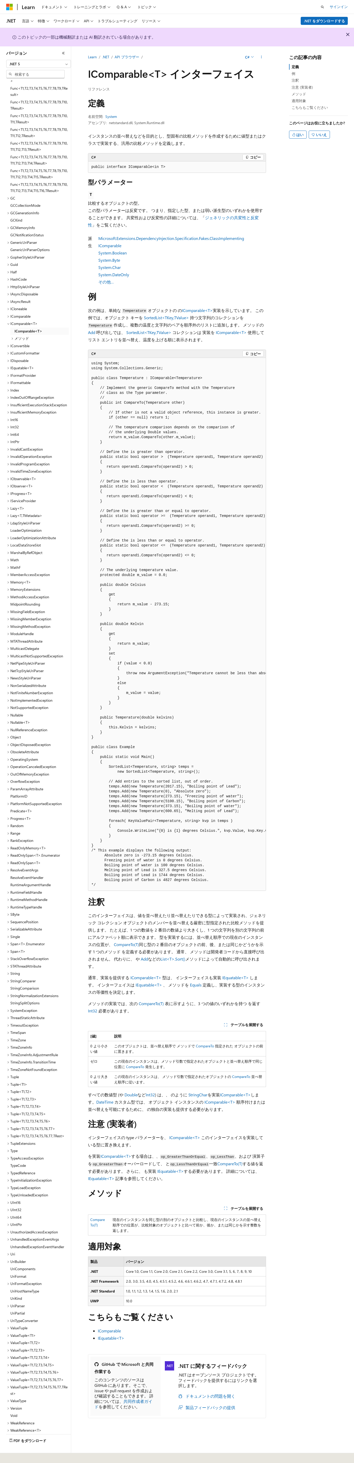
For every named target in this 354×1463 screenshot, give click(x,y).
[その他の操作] (261, 57)
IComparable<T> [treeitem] (28, 316)
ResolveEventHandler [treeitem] (26, 863)
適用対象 (299, 100)
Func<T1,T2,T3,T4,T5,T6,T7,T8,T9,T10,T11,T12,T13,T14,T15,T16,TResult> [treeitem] (39, 173)
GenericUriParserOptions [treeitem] (30, 235)
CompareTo (205, 1045)
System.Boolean (112, 252)
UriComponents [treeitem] (22, 1254)
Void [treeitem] (13, 1401)
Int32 (92, 1010)
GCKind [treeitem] (16, 205)
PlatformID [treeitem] (18, 781)
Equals (196, 985)
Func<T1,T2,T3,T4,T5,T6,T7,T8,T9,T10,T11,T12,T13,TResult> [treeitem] (39, 132)
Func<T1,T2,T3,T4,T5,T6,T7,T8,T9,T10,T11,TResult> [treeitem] (39, 104)
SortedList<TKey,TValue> (166, 317)
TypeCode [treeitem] (18, 1151)
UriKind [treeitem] (16, 1284)
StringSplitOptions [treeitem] (25, 988)
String (193, 1094)
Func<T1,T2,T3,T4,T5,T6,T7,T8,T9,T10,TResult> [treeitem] (39, 91)
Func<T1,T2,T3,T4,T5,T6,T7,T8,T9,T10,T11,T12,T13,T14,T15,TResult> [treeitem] (39, 159)
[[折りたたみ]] (63, 53)
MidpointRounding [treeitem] (25, 589)
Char (203, 1094)
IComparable (109, 1330)
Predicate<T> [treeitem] (21, 796)
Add (91, 332)
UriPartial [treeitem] (17, 1298)
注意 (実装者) (302, 87)
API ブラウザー (127, 56)
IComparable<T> (197, 310)
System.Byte (109, 260)
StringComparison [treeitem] (24, 973)
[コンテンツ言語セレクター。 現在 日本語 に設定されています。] (16, 1455)
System (111, 116)
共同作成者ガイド (123, 1403)
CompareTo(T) (126, 944)
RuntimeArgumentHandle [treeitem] (30, 870)
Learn (92, 56)
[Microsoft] (9, 7)
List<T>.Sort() (172, 959)
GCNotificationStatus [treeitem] (27, 220)
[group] (177, 624)
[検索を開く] (322, 7)
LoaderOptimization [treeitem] (26, 516)
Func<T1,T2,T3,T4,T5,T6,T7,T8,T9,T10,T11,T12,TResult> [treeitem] (39, 118)
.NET (105, 56)
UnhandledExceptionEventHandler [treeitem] (37, 1232)
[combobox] (38, 64)
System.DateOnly (113, 274)
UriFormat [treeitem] (18, 1262)
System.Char (109, 267)
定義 (295, 66)
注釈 (295, 80)
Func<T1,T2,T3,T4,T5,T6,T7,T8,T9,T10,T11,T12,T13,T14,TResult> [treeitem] (39, 146)
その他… (106, 282)
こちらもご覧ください (310, 107)
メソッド (299, 93)
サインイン (339, 6)
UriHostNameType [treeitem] (24, 1276)
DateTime (104, 1102)
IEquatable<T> (235, 977)
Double (130, 1094)
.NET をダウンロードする (324, 20)
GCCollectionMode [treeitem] (25, 191)
